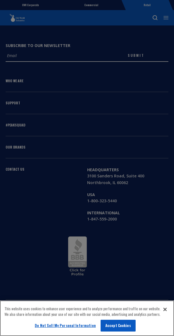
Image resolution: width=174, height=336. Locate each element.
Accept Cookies (118, 325)
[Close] (165, 309)
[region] (87, 318)
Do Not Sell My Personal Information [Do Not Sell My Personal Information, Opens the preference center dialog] (65, 325)
